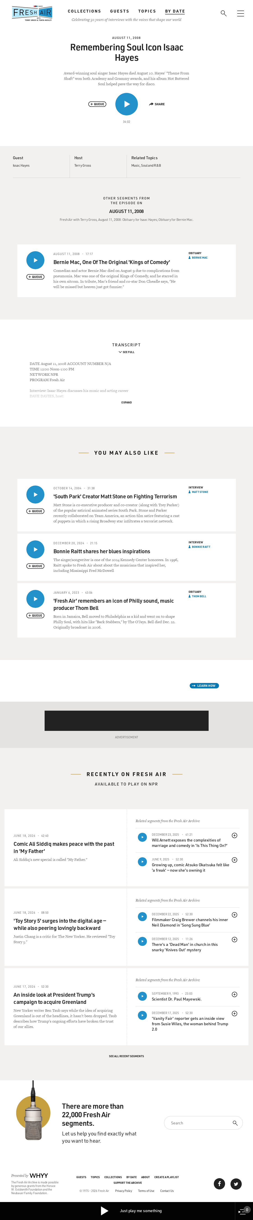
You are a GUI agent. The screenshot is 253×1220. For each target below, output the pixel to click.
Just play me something (131, 1211)
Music (135, 165)
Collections (84, 11)
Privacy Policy (123, 1191)
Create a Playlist (166, 1177)
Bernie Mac (199, 257)
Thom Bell (199, 596)
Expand (126, 402)
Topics (147, 11)
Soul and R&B (151, 165)
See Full (128, 352)
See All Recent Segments (126, 1056)
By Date (175, 11)
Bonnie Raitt (201, 546)
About (145, 1177)
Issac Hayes (21, 165)
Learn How (206, 685)
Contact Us (166, 1191)
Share (157, 104)
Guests (119, 11)
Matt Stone (200, 492)
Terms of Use (146, 1191)
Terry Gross (82, 165)
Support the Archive (128, 1182)
